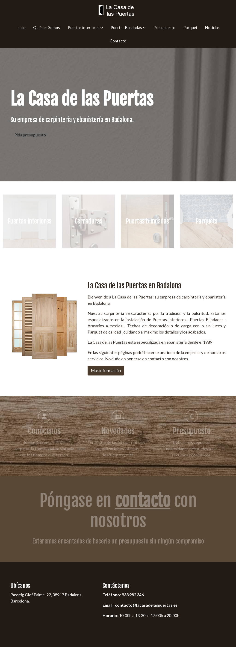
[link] (118, 10)
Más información (106, 370)
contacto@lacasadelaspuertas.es (146, 605)
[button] (85, 27)
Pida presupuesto (30, 134)
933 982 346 (133, 594)
